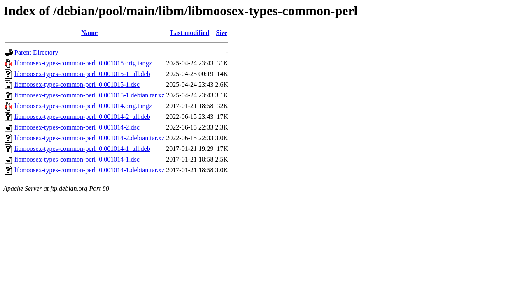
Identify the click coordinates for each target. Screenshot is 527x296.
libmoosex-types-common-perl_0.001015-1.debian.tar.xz (89, 95)
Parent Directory (36, 52)
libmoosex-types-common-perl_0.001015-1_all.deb (82, 73)
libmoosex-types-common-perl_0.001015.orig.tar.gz (83, 63)
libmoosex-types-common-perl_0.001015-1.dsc (77, 84)
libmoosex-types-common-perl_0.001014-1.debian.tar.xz (89, 169)
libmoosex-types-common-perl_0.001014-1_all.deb (82, 148)
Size (221, 32)
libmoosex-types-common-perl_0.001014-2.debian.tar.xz (89, 137)
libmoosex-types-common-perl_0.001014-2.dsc (77, 127)
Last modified (190, 32)
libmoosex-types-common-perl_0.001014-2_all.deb (82, 116)
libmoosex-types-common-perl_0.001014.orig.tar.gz (83, 105)
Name (89, 32)
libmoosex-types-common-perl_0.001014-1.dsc (77, 159)
